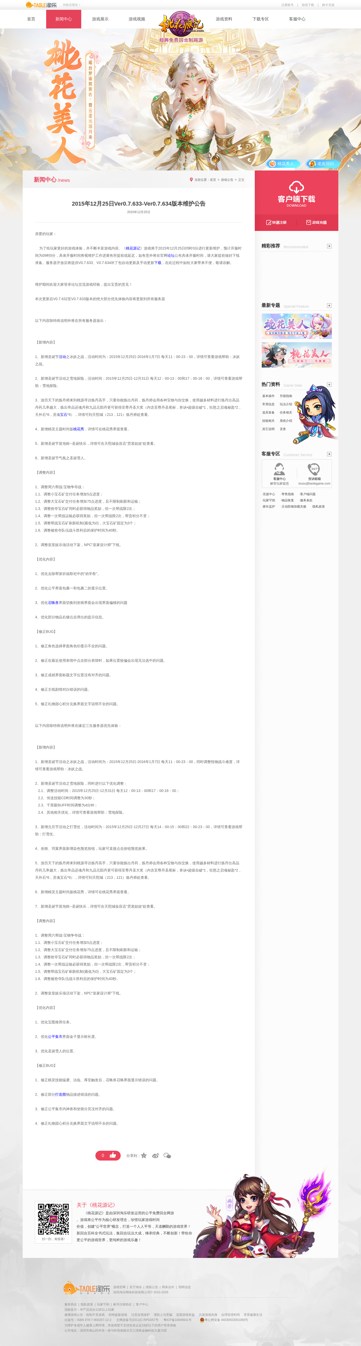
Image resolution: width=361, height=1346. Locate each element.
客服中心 (297, 19)
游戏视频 (137, 19)
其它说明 (268, 429)
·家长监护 (268, 506)
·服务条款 (306, 500)
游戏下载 (308, 5)
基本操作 (268, 396)
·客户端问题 (307, 494)
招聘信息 (184, 1287)
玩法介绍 (286, 404)
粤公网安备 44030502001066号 (224, 1320)
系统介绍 (286, 421)
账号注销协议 (122, 1304)
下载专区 (260, 19)
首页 (31, 19)
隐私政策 (87, 1304)
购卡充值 (328, 5)
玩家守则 (103, 1304)
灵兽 (283, 429)
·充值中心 (268, 494)
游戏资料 (224, 19)
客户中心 (142, 1304)
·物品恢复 (287, 500)
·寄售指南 (287, 494)
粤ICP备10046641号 (177, 1320)
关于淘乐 (135, 1287)
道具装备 (268, 412)
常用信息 (268, 404)
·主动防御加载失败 (293, 506)
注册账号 (287, 5)
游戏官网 (119, 1287)
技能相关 (268, 421)
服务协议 (70, 1304)
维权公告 (152, 1287)
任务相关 (286, 412)
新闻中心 (63, 19)
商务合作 (168, 1287)
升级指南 (286, 396)
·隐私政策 (318, 506)
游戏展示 (100, 19)
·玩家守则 (268, 500)
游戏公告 (227, 180)
